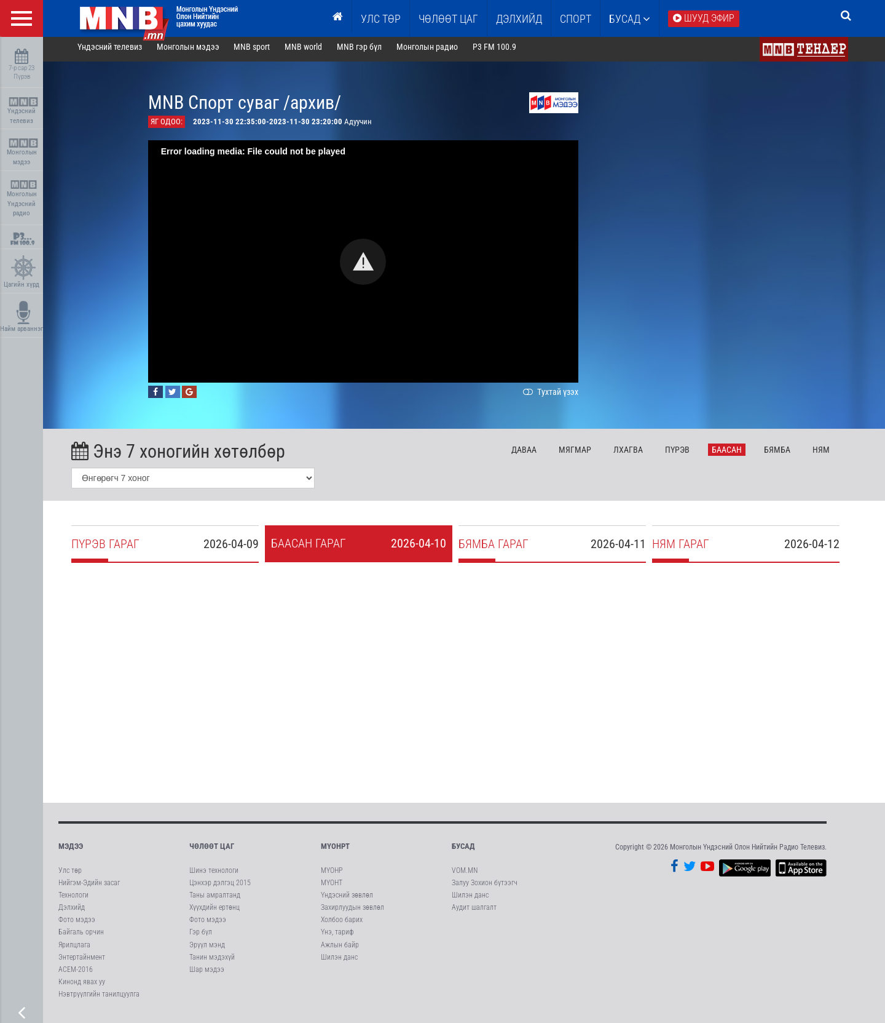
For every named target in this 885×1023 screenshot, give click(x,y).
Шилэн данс (339, 962)
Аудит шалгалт (474, 912)
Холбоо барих (342, 924)
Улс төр (381, 18)
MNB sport (261, 52)
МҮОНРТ (335, 851)
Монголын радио (435, 52)
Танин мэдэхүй (212, 962)
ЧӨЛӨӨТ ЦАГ (448, 18)
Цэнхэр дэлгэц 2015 (220, 887)
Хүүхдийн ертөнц (214, 912)
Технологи (73, 900)
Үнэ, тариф (337, 937)
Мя (584, 455)
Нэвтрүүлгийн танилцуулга (99, 999)
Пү (686, 455)
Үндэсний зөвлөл (347, 900)
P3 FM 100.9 (503, 52)
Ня (829, 455)
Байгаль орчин (81, 937)
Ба (735, 455)
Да (533, 455)
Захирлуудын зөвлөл (352, 912)
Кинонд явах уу (81, 986)
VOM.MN (465, 875)
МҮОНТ (331, 887)
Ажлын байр (340, 949)
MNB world (312, 52)
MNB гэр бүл (368, 52)
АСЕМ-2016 (75, 974)
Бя (786, 455)
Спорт (575, 18)
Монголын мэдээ (23, 152)
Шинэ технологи (213, 875)
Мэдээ (70, 851)
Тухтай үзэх (558, 397)
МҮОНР (331, 875)
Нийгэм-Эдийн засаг (89, 887)
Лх (636, 455)
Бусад (629, 18)
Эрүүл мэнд (207, 949)
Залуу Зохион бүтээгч (484, 887)
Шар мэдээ (206, 974)
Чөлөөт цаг (211, 851)
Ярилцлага (74, 949)
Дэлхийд (519, 18)
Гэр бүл (200, 937)
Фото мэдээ (76, 924)
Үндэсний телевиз (23, 111)
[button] (372, 267)
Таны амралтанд (214, 900)
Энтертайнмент (81, 962)
